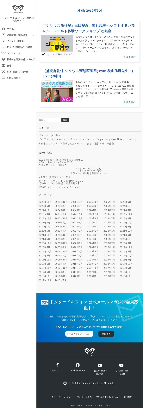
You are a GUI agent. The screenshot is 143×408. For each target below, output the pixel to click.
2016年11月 (45, 276)
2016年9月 (77, 276)
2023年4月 (61, 222)
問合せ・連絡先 (84, 397)
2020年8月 (93, 243)
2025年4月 (61, 206)
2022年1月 (109, 231)
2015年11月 (126, 276)
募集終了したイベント (72, 143)
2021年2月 (93, 239)
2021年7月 (109, 235)
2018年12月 (126, 255)
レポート (132, 139)
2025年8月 (93, 202)
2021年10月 (61, 235)
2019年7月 (109, 251)
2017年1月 (109, 272)
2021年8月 (93, 235)
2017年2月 (93, 272)
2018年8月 (93, 260)
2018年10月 (61, 260)
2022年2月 (93, 231)
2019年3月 (77, 255)
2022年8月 (93, 226)
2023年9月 (77, 218)
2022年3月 (77, 231)
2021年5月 (44, 239)
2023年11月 (45, 218)
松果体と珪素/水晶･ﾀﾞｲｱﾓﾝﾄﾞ (21, 59)
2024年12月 (126, 206)
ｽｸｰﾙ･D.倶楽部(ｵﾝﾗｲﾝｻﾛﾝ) (19, 47)
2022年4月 (61, 231)
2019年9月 (77, 251)
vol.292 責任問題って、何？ (55, 177)
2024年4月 (61, 214)
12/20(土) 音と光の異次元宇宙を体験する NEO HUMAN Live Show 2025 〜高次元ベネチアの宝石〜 (61, 162)
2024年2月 (93, 214)
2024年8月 (93, 210)
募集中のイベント (48, 143)
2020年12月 (126, 239)
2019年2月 (93, 255)
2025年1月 (109, 206)
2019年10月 (61, 251)
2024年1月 (109, 214)
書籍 (9, 65)
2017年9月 (77, 268)
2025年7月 (109, 202)
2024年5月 (44, 214)
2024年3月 (77, 214)
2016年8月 (93, 276)
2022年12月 (126, 222)
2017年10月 (61, 268)
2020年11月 (45, 243)
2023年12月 (126, 214)
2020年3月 (77, 247)
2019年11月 (45, 251)
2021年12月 (126, 231)
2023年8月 (93, 218)
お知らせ (55, 135)
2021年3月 (77, 239)
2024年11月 (45, 210)
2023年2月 (93, 222)
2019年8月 (93, 251)
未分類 (110, 143)
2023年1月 (109, 222)
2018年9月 (77, 260)
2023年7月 (109, 218)
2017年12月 (126, 264)
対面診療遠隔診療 (17, 35)
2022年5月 (44, 231)
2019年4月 (61, 255)
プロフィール (13, 53)
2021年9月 (77, 235)
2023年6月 (125, 218)
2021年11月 (45, 235)
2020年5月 (44, 247)
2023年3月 (77, 222)
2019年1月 (109, 255)
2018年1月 (109, 264)
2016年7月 (109, 276)
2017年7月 (109, 268)
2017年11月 (45, 268)
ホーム (10, 29)
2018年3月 (77, 264)
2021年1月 (109, 239)
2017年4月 (61, 272)
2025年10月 (61, 202)
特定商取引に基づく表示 (107, 397)
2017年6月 (125, 268)
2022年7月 (109, 226)
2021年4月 (61, 239)
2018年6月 (125, 260)
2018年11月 (45, 260)
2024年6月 (125, 210)
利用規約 (128, 397)
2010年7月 (61, 280)
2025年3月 (77, 206)
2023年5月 (44, 222)
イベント (43, 135)
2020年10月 (61, 243)
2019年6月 (125, 251)
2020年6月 (125, 243)
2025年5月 (44, 206)
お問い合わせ (13, 78)
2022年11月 (45, 226)
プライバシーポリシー (62, 397)
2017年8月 (93, 268)
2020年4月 (61, 247)
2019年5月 (44, 255)
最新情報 (99, 143)
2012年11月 (45, 280)
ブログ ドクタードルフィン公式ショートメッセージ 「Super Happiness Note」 (82, 139)
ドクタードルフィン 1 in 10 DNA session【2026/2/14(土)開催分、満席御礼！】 (61, 182)
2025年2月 (93, 206)
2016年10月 (61, 276)
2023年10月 (61, 218)
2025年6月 (125, 202)
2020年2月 (93, 247)
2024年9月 (77, 210)
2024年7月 (109, 210)
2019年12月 (126, 247)
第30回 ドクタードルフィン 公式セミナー (61, 187)
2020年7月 (109, 243)
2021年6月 (125, 235)
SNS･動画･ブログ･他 (17, 72)
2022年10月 (61, 226)
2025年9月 (77, 202)
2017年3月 (77, 272)
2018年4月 (61, 264)
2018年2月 (93, 264)
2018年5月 (44, 264)
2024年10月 (61, 210)
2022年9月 (77, 226)
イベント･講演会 (15, 41)
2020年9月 (77, 243)
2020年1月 (109, 247)
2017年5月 (44, 272)
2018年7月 (109, 260)
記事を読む (130, 57)
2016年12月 (126, 272)
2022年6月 (125, 226)
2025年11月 (45, 202)
